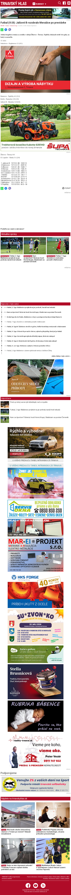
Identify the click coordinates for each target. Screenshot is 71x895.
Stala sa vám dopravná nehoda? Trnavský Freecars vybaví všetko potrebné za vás (16, 867)
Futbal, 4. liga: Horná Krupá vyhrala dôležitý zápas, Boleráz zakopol (31, 336)
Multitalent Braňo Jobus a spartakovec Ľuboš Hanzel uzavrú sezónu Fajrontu (50, 867)
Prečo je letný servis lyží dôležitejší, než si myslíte (29, 402)
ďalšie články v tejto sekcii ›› (61, 356)
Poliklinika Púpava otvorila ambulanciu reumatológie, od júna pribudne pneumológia (50, 832)
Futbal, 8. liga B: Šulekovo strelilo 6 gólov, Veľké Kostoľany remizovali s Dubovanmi (36, 326)
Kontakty (45, 878)
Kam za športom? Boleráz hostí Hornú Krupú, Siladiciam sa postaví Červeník (34, 259)
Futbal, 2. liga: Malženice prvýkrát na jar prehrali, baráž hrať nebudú (11, 258)
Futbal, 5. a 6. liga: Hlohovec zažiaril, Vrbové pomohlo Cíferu (28, 346)
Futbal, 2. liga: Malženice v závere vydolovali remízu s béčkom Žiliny (29, 350)
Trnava (4, 830)
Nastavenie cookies (54, 878)
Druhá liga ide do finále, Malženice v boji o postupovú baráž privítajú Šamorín (34, 317)
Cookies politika (65, 878)
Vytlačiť (66, 188)
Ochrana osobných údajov (45, 877)
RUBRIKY (39, 3)
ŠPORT (2, 25)
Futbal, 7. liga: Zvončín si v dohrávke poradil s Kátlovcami (56, 258)
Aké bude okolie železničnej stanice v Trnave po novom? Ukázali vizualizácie (16, 832)
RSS (68, 877)
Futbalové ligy (13, 25)
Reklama (63, 877)
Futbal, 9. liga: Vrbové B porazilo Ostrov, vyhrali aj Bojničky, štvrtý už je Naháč (34, 331)
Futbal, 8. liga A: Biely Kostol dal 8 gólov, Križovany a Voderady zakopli (32, 341)
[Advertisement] (20, 210)
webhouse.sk (43, 891)
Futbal (7, 25)
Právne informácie (32, 877)
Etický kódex (56, 877)
